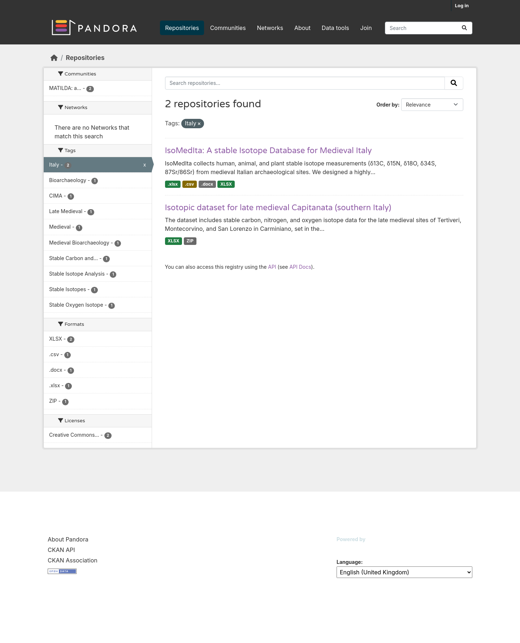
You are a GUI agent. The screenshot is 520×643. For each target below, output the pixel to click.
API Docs (300, 267)
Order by (387, 105)
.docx (207, 184)
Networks (270, 27)
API (272, 267)
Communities (228, 27)
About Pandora (68, 539)
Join (366, 27)
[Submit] (464, 28)
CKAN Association (73, 560)
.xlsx (173, 184)
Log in (462, 5)
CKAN (349, 548)
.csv (189, 184)
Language (349, 562)
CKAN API (61, 549)
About (302, 27)
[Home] (54, 57)
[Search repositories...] (428, 28)
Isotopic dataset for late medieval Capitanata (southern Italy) (278, 207)
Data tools (335, 27)
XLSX (226, 184)
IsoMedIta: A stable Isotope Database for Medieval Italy (268, 150)
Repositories (182, 27)
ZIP (190, 240)
